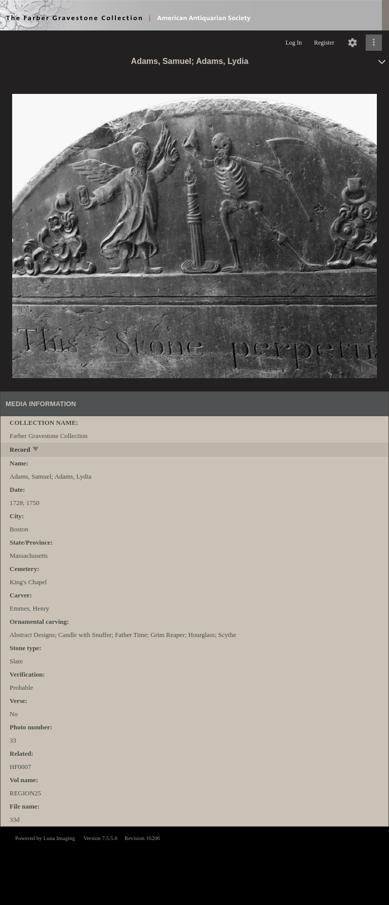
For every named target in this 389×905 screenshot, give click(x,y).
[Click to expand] (374, 43)
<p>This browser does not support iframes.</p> (194, 865)
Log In (294, 42)
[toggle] (36, 450)
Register (324, 42)
